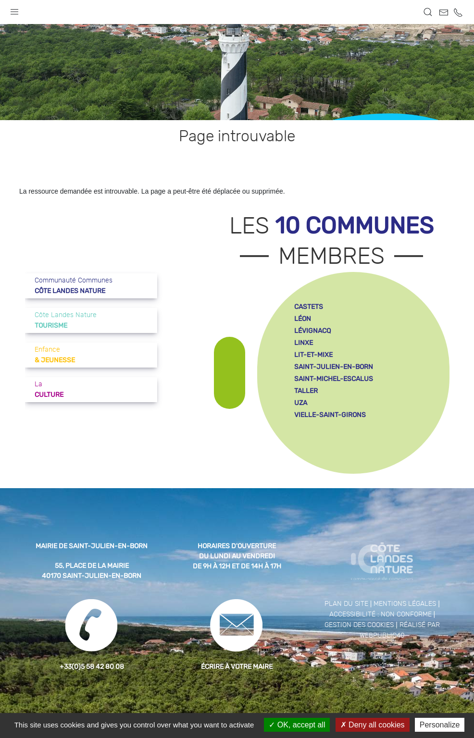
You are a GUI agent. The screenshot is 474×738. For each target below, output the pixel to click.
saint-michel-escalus (333, 379)
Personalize (440, 725)
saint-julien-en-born (333, 367)
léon (302, 319)
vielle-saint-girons (330, 415)
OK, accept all (297, 725)
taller (306, 391)
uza (300, 403)
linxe (303, 343)
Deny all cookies (372, 725)
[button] (14, 9)
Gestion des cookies (359, 625)
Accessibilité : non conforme (380, 614)
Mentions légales (405, 604)
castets (308, 307)
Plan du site (346, 604)
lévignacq (312, 331)
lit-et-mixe (313, 355)
